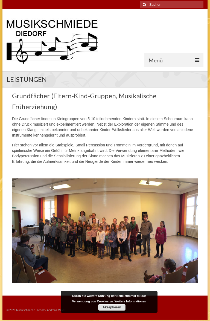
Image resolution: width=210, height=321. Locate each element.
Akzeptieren (112, 307)
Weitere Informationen (130, 301)
